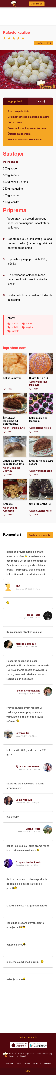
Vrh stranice (27, 1037)
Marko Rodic (33, 828)
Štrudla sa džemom (18, 133)
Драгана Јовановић (28, 766)
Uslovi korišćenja (43, 1053)
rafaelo (15, 331)
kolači (15, 327)
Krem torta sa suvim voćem (41, 456)
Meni (28, 1071)
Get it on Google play (38, 1045)
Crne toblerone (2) (41, 497)
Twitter (18, 1063)
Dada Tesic (33, 614)
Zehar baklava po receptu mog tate (15, 456)
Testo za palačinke (18, 111)
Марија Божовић (26, 643)
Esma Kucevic (24, 799)
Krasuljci (15, 497)
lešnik (29, 323)
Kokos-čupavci (15, 371)
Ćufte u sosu (15, 122)
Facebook (9, 1063)
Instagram (37, 1063)
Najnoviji (40, 101)
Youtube (27, 1063)
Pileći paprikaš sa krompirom (24, 139)
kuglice (29, 327)
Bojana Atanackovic (28, 690)
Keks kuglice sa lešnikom (41, 413)
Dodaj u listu (44, 42)
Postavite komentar (40, 535)
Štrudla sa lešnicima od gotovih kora (15, 413)
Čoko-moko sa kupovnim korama (26, 128)
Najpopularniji (15, 101)
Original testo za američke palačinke (28, 116)
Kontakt (23, 1056)
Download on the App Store (19, 1045)
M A (18, 585)
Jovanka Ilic (22, 732)
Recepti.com (5, 1054)
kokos (15, 323)
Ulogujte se (36, 4)
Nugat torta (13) (41, 371)
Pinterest (47, 1063)
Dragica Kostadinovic (28, 862)
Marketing (14, 1056)
